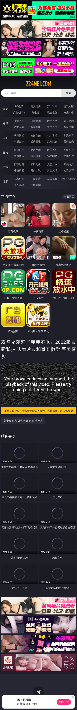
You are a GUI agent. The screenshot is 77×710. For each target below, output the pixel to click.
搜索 (68, 93)
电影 (5, 138)
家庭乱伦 (36, 164)
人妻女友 (52, 164)
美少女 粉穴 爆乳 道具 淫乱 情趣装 (23, 420)
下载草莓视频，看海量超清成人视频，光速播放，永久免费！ (39, 411)
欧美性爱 (69, 135)
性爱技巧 (69, 170)
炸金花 (35, 112)
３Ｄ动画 (69, 120)
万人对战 (52, 106)
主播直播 (52, 127)
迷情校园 (19, 170)
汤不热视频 (68, 178)
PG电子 (19, 106)
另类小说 (36, 170)
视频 (5, 123)
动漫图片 (69, 149)
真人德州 (36, 106)
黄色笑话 (52, 170)
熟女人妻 (19, 127)
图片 (5, 152)
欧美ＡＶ (52, 120)
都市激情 (19, 164)
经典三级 (36, 141)
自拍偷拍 (36, 120)
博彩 (5, 109)
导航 (5, 181)
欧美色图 (52, 149)
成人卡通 (52, 135)
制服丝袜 (19, 141)
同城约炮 (19, 178)
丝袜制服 (36, 127)
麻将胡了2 (19, 112)
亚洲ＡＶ (19, 120)
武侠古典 (69, 164)
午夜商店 (36, 178)
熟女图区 (52, 156)
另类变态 (69, 141)
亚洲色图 (36, 149)
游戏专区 (69, 106)
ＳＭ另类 (69, 127)
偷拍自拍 (36, 135)
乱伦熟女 (52, 141)
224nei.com (38, 83)
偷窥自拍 (19, 149)
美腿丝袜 (19, 156)
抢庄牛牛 (69, 112)
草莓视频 (52, 178)
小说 (5, 167)
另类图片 (69, 156)
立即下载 (64, 702)
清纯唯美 (36, 156)
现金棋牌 (52, 112)
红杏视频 (19, 185)
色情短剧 (36, 185)
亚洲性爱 (19, 135)
